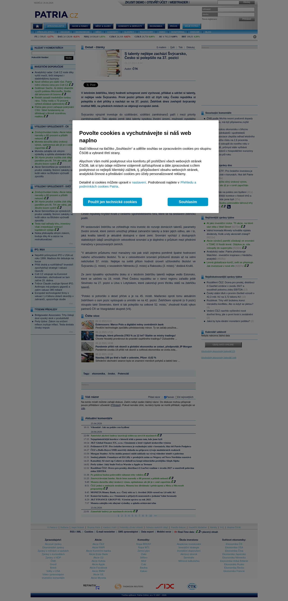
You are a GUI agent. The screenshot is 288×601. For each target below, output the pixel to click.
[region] (145, 166)
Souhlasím (188, 202)
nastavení (139, 182)
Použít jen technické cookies (112, 202)
